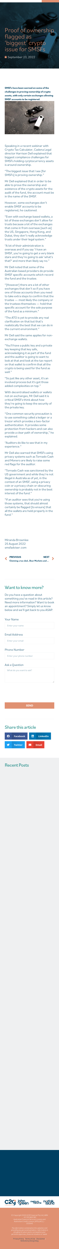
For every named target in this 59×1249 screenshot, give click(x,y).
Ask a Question (14, 665)
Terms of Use (30, 1238)
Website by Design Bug (29, 1241)
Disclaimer (40, 1238)
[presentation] (29, 692)
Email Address (14, 635)
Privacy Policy (18, 1238)
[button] (16, 736)
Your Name (12, 619)
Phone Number (14, 650)
